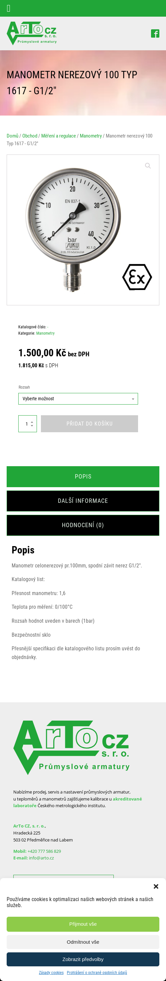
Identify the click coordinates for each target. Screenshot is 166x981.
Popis (83, 476)
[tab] (83, 476)
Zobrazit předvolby (83, 959)
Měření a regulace (58, 136)
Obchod (29, 136)
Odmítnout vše (83, 942)
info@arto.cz (41, 858)
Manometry (91, 136)
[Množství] (27, 423)
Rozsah (24, 387)
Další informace (83, 500)
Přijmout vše (83, 924)
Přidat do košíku (90, 424)
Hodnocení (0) (83, 524)
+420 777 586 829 (44, 851)
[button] (156, 886)
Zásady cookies (51, 972)
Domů (12, 136)
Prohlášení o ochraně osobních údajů (97, 972)
